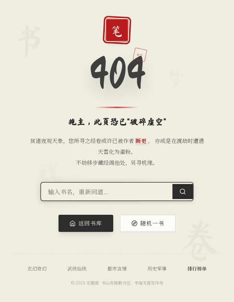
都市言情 (117, 268)
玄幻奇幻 (37, 268)
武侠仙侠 (77, 268)
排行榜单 (197, 268)
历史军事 (157, 268)
